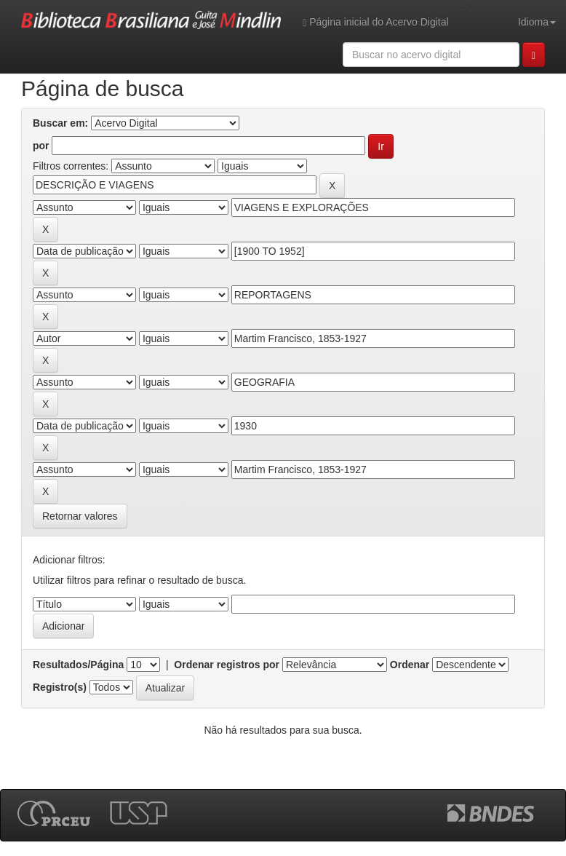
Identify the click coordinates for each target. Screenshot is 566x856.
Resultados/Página (78, 664)
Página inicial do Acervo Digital (375, 22)
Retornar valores (80, 516)
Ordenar (409, 664)
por (41, 145)
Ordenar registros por (226, 664)
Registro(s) (60, 687)
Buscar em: (60, 123)
